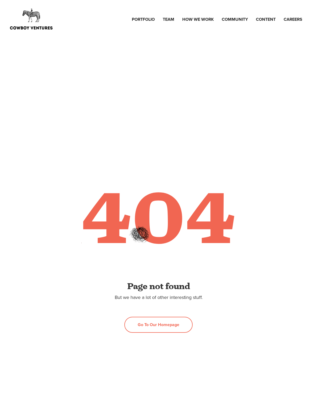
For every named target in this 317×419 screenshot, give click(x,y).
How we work (198, 19)
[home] (31, 19)
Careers (293, 19)
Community (235, 19)
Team (168, 19)
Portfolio (143, 19)
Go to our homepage (158, 325)
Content (266, 19)
